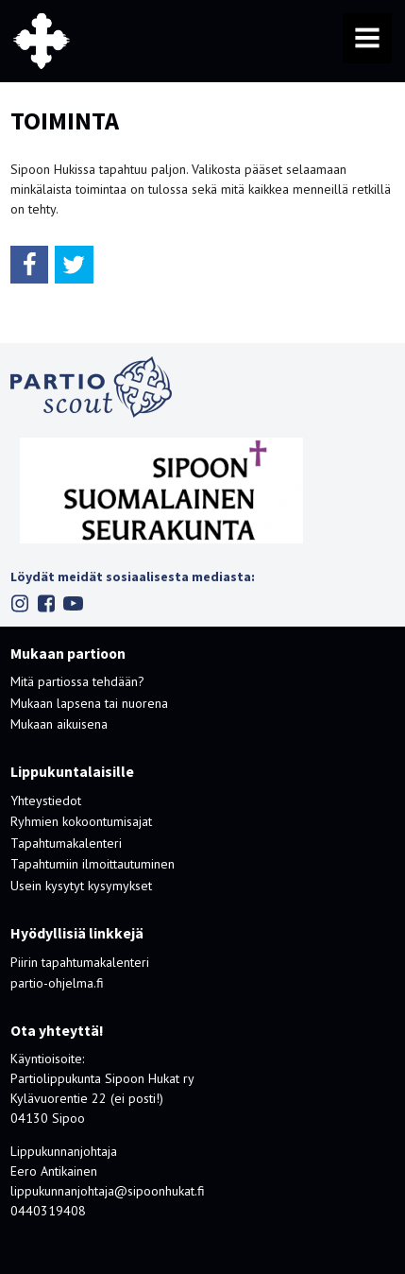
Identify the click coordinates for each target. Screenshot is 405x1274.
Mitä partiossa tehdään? (77, 681)
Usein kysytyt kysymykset (81, 885)
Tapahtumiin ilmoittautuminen (92, 863)
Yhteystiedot (45, 800)
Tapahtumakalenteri (66, 843)
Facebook (47, 603)
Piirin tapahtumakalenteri (79, 962)
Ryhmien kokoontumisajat (81, 821)
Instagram (20, 603)
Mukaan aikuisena (59, 723)
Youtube (73, 603)
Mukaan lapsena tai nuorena (89, 703)
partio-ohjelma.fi (57, 982)
